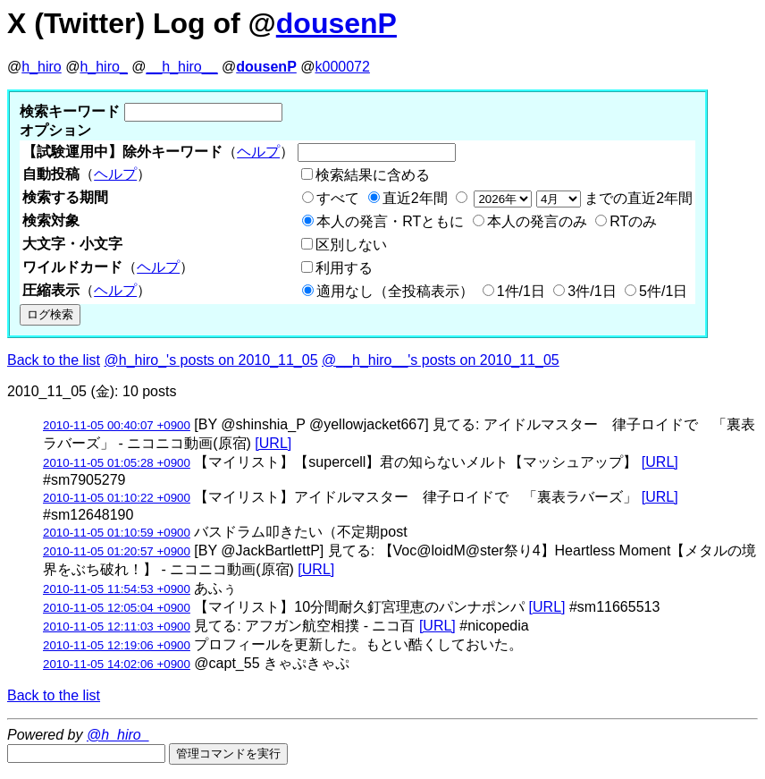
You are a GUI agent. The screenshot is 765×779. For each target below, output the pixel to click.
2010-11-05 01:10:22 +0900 (116, 497)
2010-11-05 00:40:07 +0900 (116, 425)
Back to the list (53, 360)
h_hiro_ (103, 66)
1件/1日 (521, 291)
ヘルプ (258, 151)
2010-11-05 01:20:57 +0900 (116, 551)
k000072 (342, 66)
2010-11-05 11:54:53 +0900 (116, 589)
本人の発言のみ (537, 221)
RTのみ (633, 221)
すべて (337, 198)
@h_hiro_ (118, 734)
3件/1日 (591, 291)
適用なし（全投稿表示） (395, 291)
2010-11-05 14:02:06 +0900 (116, 664)
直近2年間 (415, 198)
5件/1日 (663, 291)
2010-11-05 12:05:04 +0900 (116, 607)
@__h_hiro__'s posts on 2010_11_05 (440, 360)
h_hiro (41, 66)
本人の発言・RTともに (390, 221)
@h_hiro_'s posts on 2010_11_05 (211, 360)
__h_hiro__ (181, 66)
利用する (344, 267)
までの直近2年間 (581, 198)
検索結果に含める (372, 174)
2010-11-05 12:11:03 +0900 (116, 626)
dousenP (336, 23)
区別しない (351, 244)
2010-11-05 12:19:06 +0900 (116, 645)
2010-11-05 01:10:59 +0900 (116, 532)
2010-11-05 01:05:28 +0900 (116, 463)
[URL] (273, 443)
